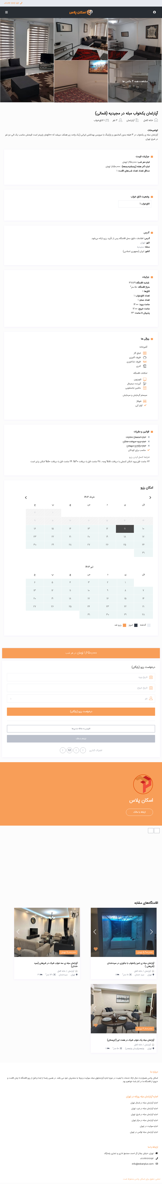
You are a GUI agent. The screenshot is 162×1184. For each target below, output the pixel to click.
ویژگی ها (147, 339)
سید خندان (139, 975)
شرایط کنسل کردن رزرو (139, 457)
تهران (142, 243)
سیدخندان (63, 975)
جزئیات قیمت (144, 157)
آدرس (148, 233)
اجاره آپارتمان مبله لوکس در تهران (144, 1132)
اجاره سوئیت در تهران (149, 1126)
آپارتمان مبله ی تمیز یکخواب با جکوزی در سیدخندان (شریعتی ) (130, 965)
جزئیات (147, 277)
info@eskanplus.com (143, 1164)
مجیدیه (140, 247)
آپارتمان (130, 120)
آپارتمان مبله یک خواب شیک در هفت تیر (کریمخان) (130, 1040)
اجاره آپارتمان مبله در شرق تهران (144, 1114)
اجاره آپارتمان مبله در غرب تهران (144, 1108)
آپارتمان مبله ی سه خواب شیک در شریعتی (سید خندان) (55, 965)
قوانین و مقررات (143, 432)
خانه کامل (148, 120)
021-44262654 (147, 1159)
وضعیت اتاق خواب (142, 197)
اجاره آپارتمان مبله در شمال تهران (144, 1103)
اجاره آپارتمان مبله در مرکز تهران (145, 1120)
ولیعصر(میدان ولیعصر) (134, 1048)
